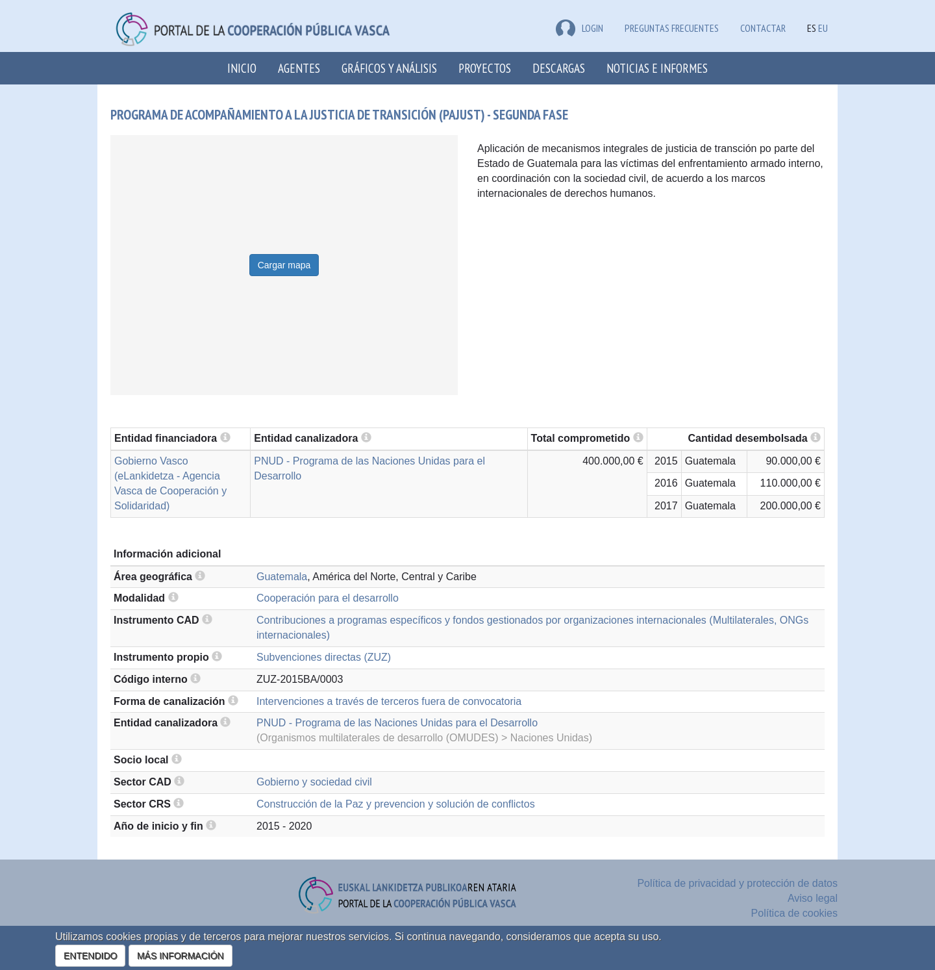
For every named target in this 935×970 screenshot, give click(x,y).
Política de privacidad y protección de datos (737, 883)
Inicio (241, 68)
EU (823, 27)
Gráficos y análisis (389, 68)
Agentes (299, 68)
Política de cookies (794, 913)
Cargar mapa (284, 265)
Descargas (558, 68)
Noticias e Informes (657, 68)
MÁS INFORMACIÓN (180, 956)
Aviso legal (813, 898)
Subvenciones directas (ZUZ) (323, 657)
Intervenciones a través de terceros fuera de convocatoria (388, 701)
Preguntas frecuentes (672, 27)
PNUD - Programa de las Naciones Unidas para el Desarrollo (397, 722)
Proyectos (484, 68)
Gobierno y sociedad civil (314, 781)
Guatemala (281, 576)
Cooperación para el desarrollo (327, 598)
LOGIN (579, 27)
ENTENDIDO (90, 956)
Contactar (763, 27)
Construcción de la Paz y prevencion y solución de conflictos (395, 804)
